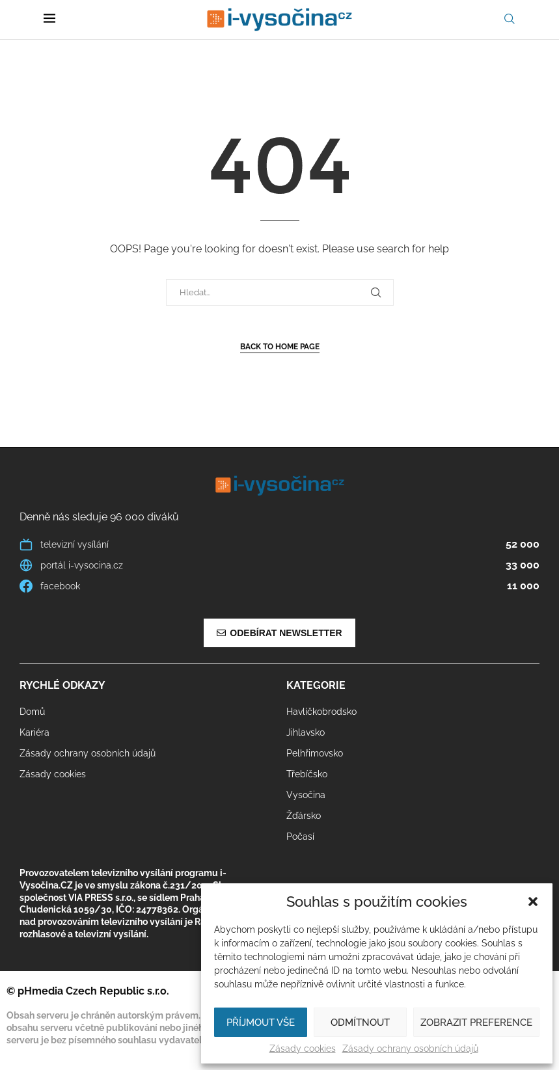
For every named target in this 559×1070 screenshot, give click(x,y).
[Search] (509, 19)
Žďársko (303, 815)
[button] (532, 901)
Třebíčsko (306, 774)
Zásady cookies (302, 1048)
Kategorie (316, 685)
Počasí (300, 836)
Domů (32, 711)
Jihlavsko (305, 732)
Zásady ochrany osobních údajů (410, 1048)
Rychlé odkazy (62, 685)
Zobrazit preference (476, 1022)
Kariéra (34, 732)
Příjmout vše (260, 1022)
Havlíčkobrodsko (321, 711)
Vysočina (305, 794)
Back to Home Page (280, 346)
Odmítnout (360, 1022)
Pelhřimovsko (314, 753)
